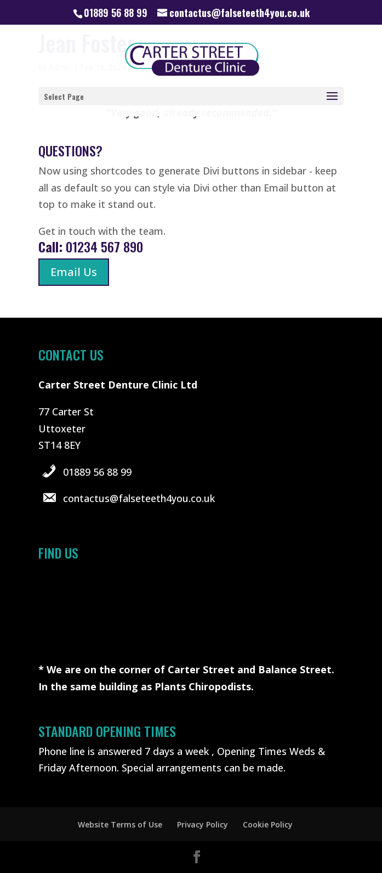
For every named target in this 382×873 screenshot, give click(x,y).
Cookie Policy (268, 824)
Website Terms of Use (120, 824)
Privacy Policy (202, 824)
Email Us (73, 271)
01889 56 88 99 (97, 471)
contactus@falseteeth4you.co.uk (139, 498)
